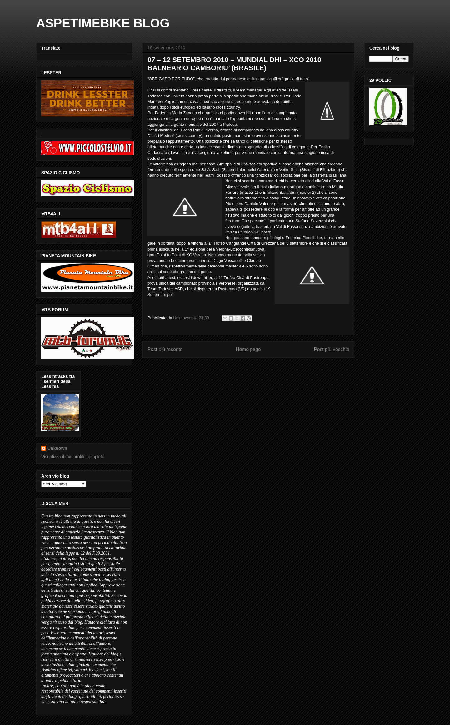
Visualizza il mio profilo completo (72, 456)
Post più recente (165, 349)
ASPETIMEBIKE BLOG (103, 23)
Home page (248, 349)
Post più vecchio (331, 349)
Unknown (57, 448)
